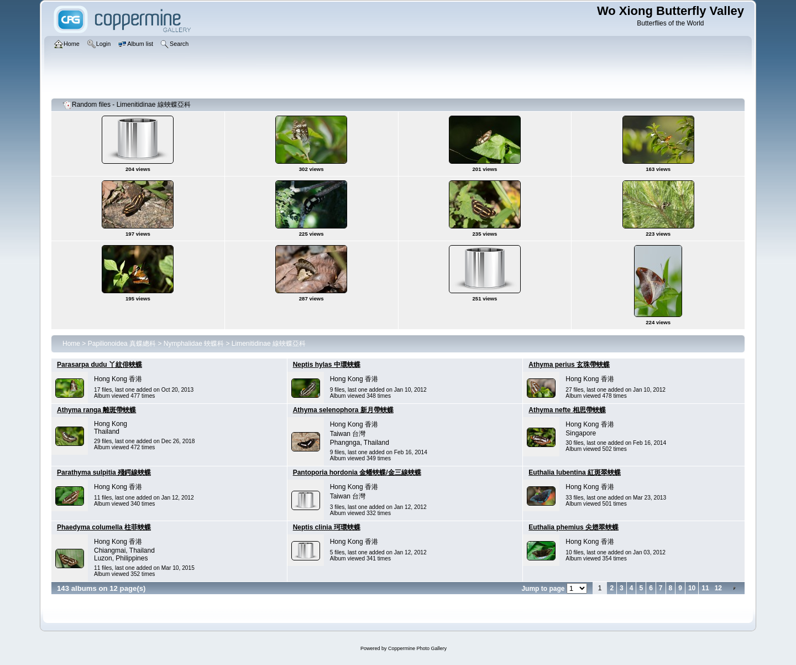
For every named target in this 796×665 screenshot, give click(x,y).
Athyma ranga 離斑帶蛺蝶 (96, 410)
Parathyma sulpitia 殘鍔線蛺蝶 (104, 472)
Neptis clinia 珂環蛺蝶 (326, 527)
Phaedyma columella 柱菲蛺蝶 (104, 527)
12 (718, 588)
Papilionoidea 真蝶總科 (122, 343)
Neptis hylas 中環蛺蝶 (326, 364)
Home (71, 343)
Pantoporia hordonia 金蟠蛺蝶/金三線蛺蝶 (357, 472)
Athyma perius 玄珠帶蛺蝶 (569, 364)
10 (691, 588)
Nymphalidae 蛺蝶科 (194, 343)
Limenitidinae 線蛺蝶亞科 (269, 343)
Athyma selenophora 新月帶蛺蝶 (343, 410)
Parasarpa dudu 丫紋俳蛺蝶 (99, 364)
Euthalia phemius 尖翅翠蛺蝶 (573, 527)
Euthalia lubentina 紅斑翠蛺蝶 (574, 472)
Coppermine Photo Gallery (417, 648)
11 (705, 588)
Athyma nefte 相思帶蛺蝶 (566, 410)
